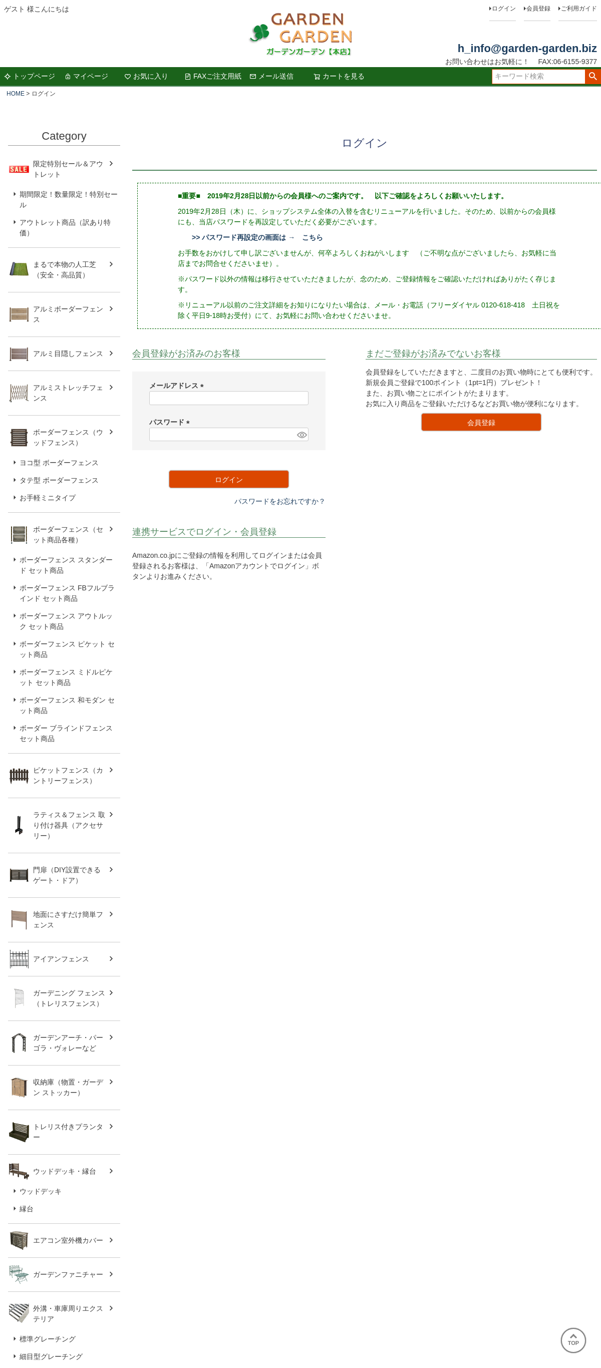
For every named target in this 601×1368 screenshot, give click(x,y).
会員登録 (538, 8)
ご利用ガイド (579, 8)
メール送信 (271, 76)
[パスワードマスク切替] (301, 434)
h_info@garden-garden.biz (527, 48)
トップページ (29, 76)
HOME (16, 93)
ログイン (504, 8)
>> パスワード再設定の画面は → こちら (257, 237)
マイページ (86, 76)
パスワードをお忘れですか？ (280, 501)
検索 (592, 77)
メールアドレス (178, 386)
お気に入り (146, 76)
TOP (573, 1340)
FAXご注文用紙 (212, 76)
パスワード (171, 422)
